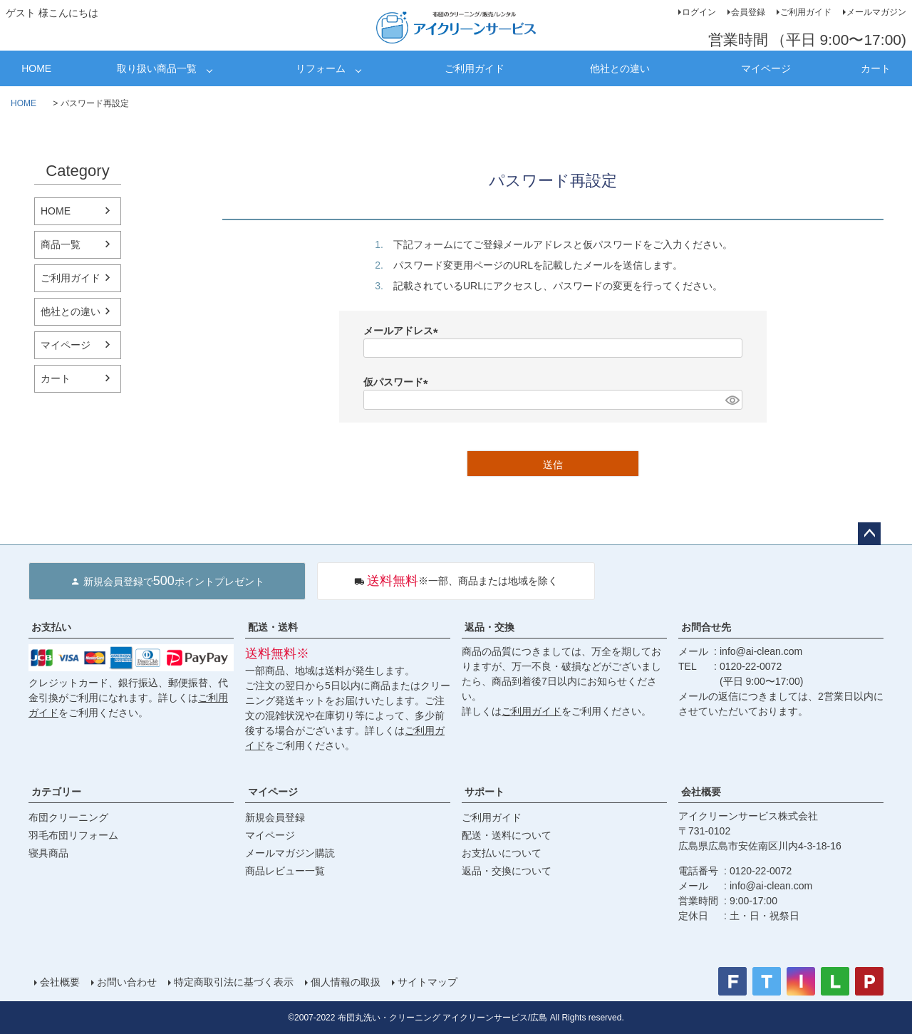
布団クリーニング (68, 817)
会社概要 (701, 791)
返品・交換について (506, 871)
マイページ (766, 68)
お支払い (51, 627)
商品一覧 (61, 244)
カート (876, 68)
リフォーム (321, 68)
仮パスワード (398, 382)
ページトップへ (869, 533)
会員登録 (748, 12)
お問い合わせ (127, 982)
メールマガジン (876, 12)
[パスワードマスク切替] (732, 400)
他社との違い (620, 68)
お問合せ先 (706, 627)
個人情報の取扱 (345, 982)
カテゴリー (56, 791)
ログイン (699, 12)
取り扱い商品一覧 (157, 68)
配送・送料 (273, 627)
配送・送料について (506, 835)
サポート (484, 791)
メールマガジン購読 (290, 853)
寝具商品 (48, 853)
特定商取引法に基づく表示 (234, 982)
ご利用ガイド (805, 12)
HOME (36, 68)
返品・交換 (489, 627)
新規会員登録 (275, 817)
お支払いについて (502, 853)
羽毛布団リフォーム (73, 835)
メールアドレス (403, 330)
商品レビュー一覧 (285, 871)
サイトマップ (427, 982)
